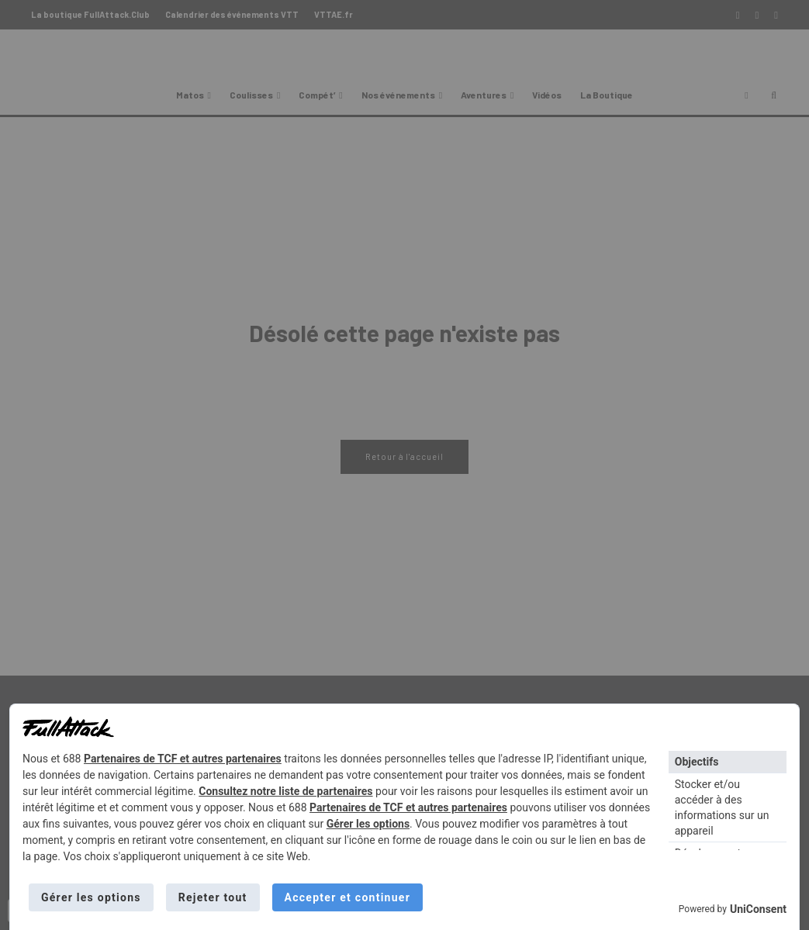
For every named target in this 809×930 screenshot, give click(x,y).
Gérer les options (368, 824)
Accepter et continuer (347, 897)
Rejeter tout (212, 897)
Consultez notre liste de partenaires (285, 791)
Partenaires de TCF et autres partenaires (183, 758)
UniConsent (758, 909)
